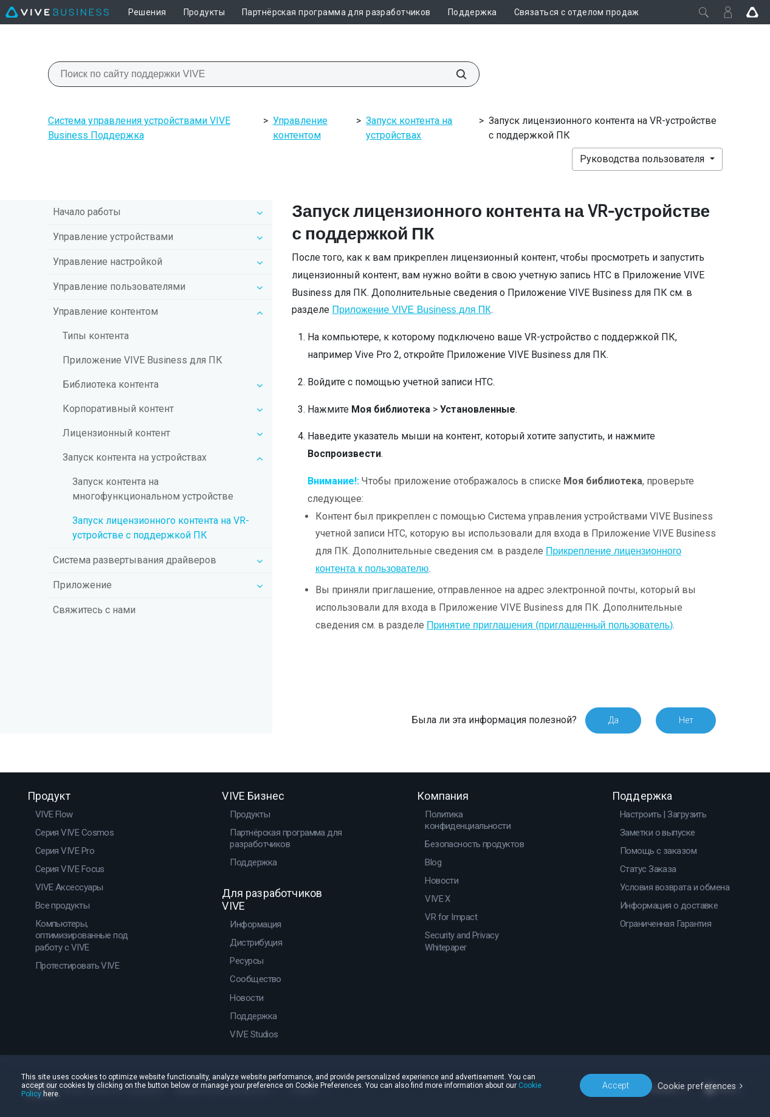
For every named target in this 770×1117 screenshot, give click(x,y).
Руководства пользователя (643, 159)
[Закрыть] (704, 12)
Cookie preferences (698, 1086)
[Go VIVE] (752, 12)
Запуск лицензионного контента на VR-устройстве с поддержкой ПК (160, 528)
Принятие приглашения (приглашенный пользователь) (550, 625)
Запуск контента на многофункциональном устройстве (152, 489)
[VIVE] (57, 12)
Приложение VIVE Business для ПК (142, 360)
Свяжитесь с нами (94, 610)
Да (612, 720)
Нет (685, 720)
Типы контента (96, 336)
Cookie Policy (515, 1091)
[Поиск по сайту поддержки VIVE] (454, 74)
